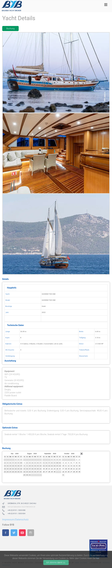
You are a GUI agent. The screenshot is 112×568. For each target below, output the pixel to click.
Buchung (10, 28)
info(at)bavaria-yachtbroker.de (21, 507)
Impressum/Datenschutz (15, 519)
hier (97, 558)
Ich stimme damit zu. (56, 562)
